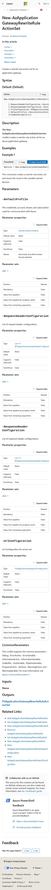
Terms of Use (34, 882)
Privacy (17, 878)
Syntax (8, 47)
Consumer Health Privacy (12, 882)
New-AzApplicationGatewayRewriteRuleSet (27, 725)
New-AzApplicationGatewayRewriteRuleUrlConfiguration (27, 760)
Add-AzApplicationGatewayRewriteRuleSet (27, 718)
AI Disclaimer (7, 874)
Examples (9, 54)
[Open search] (39, 3)
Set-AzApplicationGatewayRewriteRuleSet (27, 737)
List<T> (18, 343)
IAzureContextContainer (28, 230)
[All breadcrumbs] (4, 10)
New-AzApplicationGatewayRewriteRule (26, 741)
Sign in (46, 3)
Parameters (10, 57)
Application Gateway (18, 9)
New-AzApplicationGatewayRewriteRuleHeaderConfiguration (27, 749)
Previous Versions (23, 874)
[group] (25, 107)
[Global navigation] (2, 3)
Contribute (6, 878)
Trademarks (7, 886)
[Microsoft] (25, 3)
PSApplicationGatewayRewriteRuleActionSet (25, 703)
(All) (5, 270)
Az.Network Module (18, 36)
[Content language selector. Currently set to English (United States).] (14, 861)
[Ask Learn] (41, 10)
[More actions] (46, 10)
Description (9, 50)
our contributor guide (31, 791)
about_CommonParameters (15, 674)
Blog (36, 874)
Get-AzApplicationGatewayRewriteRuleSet (27, 722)
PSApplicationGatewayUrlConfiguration (31, 568)
